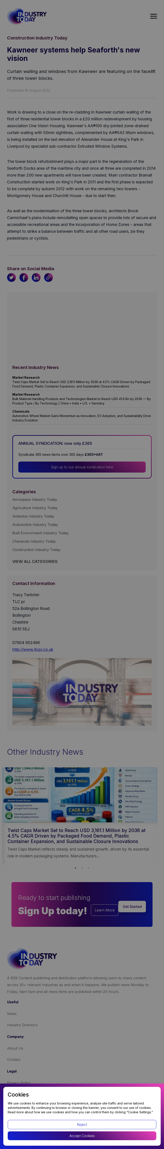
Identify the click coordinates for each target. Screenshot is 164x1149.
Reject (82, 1124)
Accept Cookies (82, 1136)
